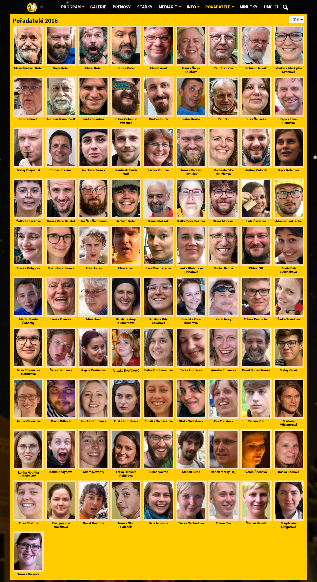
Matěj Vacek (288, 370)
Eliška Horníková (126, 421)
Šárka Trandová (288, 319)
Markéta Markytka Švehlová (288, 70)
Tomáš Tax (223, 523)
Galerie (98, 7)
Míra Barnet (158, 68)
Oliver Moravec (224, 221)
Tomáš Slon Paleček (125, 525)
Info (191, 7)
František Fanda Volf (125, 172)
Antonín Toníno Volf (61, 119)
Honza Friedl (28, 119)
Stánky (144, 7)
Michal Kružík (224, 268)
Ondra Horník (158, 119)
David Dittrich (61, 421)
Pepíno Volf (256, 421)
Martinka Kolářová (61, 268)
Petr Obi (223, 119)
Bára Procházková (158, 268)
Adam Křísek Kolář (288, 221)
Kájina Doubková (93, 370)
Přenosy (122, 7)
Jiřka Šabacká (256, 119)
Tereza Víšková (28, 574)
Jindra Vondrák (93, 119)
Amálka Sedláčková (158, 421)
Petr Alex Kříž (224, 68)
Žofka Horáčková (28, 221)
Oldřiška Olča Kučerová (191, 321)
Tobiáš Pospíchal (256, 319)
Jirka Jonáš (93, 268)
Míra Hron (93, 319)
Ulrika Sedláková (191, 421)
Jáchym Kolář (126, 221)
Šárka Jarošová (61, 370)
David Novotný (93, 523)
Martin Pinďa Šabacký (28, 321)
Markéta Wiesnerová (288, 423)
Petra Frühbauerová (158, 370)
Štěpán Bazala (256, 523)
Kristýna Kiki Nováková (61, 525)
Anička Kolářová (93, 170)
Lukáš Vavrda (158, 472)
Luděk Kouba (191, 119)
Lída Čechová (256, 221)
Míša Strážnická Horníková (28, 372)
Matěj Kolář (93, 68)
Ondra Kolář (125, 68)
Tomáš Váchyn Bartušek (191, 172)
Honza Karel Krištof (61, 221)
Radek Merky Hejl (223, 472)
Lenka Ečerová (61, 319)
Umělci (271, 7)
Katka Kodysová (60, 472)
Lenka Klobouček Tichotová (191, 270)
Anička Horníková (93, 421)
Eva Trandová (223, 421)
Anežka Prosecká (223, 370)
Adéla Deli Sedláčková (288, 270)
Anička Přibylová (28, 268)
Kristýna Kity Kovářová (158, 321)
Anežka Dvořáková (126, 370)
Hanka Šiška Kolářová (191, 70)
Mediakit (168, 7)
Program (71, 7)
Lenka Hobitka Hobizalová (28, 474)
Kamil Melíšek (158, 221)
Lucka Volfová (158, 170)
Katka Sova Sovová (191, 221)
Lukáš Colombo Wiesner (126, 121)
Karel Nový (223, 319)
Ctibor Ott (256, 268)
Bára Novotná (158, 523)
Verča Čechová (256, 472)
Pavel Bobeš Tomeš (256, 370)
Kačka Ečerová (288, 472)
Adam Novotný (93, 472)
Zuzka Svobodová (191, 523)
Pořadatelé (217, 7)
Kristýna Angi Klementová (126, 321)
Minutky (248, 7)
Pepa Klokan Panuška (289, 121)
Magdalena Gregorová (289, 525)
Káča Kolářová (288, 170)
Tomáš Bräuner (61, 170)
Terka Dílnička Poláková (126, 474)
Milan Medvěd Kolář (28, 68)
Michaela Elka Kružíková (223, 172)
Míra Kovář (126, 268)
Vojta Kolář (61, 68)
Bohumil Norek (256, 68)
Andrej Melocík (256, 170)
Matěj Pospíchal (28, 170)
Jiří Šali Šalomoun (93, 221)
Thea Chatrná (28, 523)
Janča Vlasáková (28, 421)
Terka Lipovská (191, 370)
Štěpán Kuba (191, 472)
